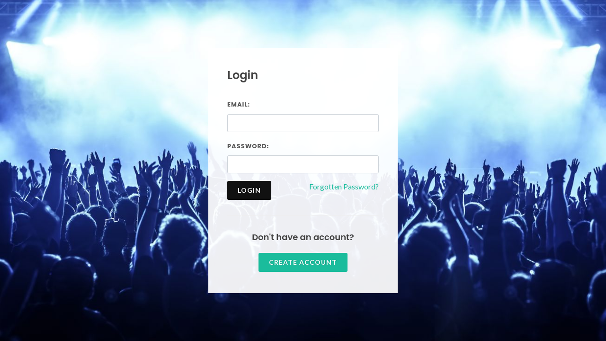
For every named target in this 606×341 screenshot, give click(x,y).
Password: (248, 146)
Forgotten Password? (344, 186)
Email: (238, 104)
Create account (303, 262)
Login (249, 190)
